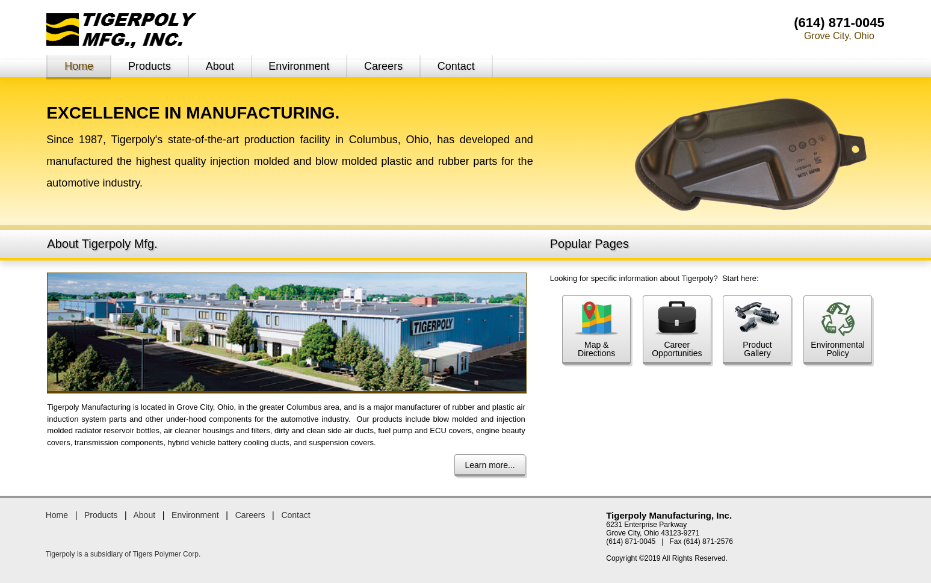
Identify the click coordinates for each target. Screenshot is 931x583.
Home (78, 66)
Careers (383, 66)
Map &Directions (596, 329)
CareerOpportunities (677, 329)
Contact (456, 66)
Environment (298, 66)
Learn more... (490, 465)
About (220, 66)
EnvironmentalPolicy (838, 329)
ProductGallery (757, 329)
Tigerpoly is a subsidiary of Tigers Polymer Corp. (123, 554)
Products (149, 66)
